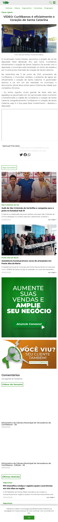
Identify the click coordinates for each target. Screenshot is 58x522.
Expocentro (27, 8)
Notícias (9, 8)
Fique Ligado (7, 12)
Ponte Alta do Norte (10, 258)
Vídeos (17, 8)
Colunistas (38, 8)
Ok (29, 518)
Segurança (7, 483)
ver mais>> (52, 220)
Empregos (48, 8)
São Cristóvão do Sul (10, 205)
